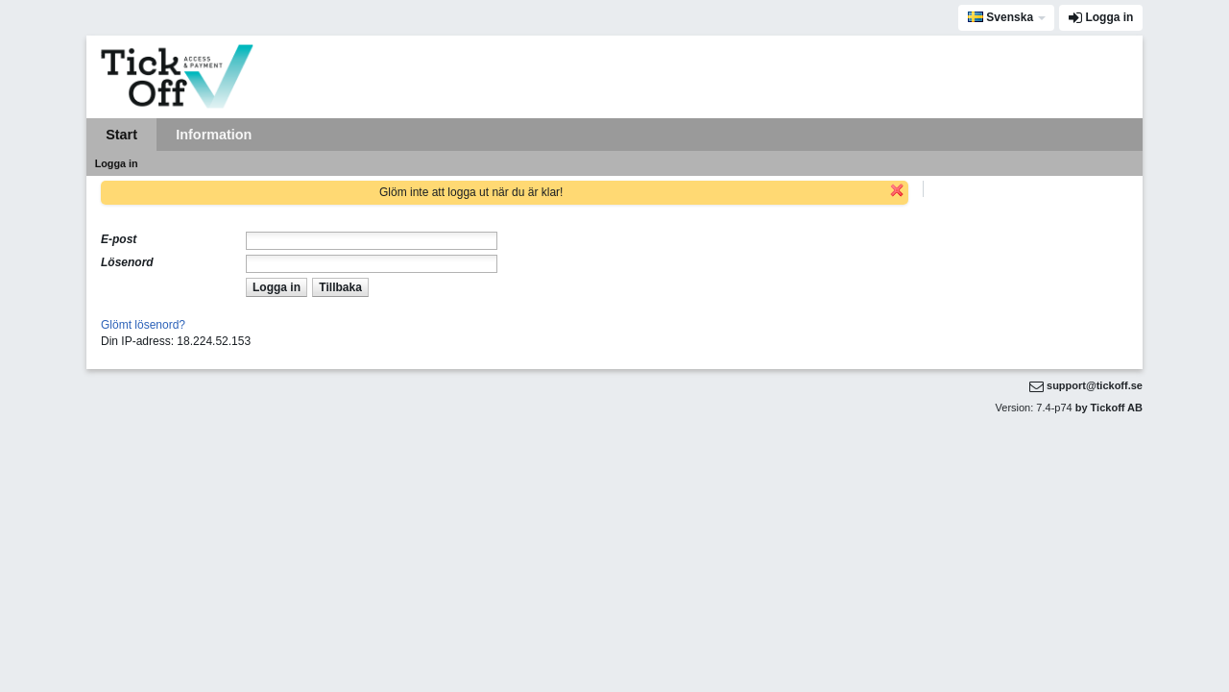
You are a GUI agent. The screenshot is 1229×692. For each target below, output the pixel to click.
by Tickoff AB (1109, 407)
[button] (276, 287)
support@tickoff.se (1095, 385)
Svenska (1000, 17)
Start (121, 134)
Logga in (1109, 17)
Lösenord (127, 262)
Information (214, 134)
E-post (118, 239)
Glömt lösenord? (143, 325)
